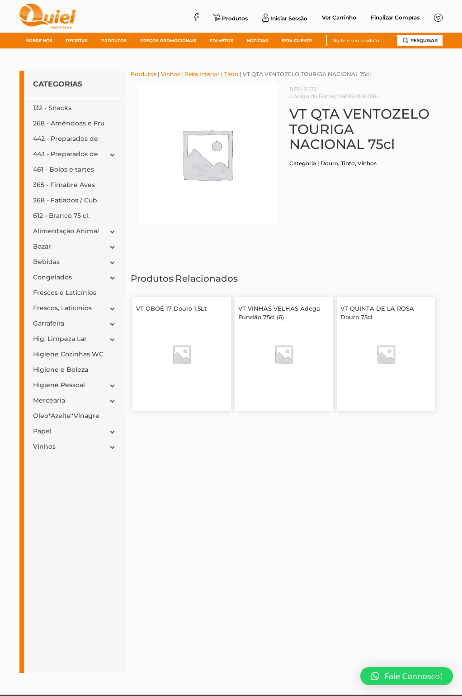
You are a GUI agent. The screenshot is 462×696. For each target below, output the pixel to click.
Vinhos (170, 74)
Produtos (143, 74)
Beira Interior (202, 74)
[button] (406, 676)
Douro (329, 163)
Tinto (231, 74)
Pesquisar (420, 40)
